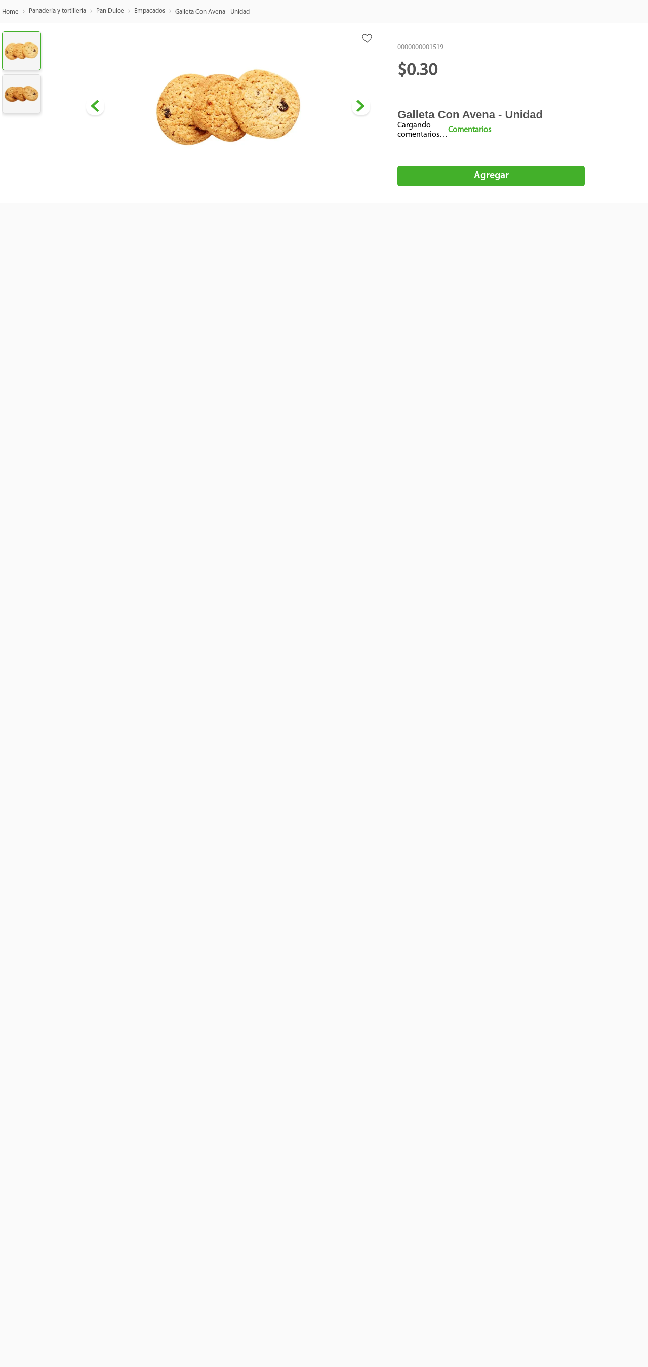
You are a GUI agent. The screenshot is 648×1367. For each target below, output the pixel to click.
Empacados (149, 11)
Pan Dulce (110, 11)
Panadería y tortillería (57, 11)
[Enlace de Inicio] (10, 12)
